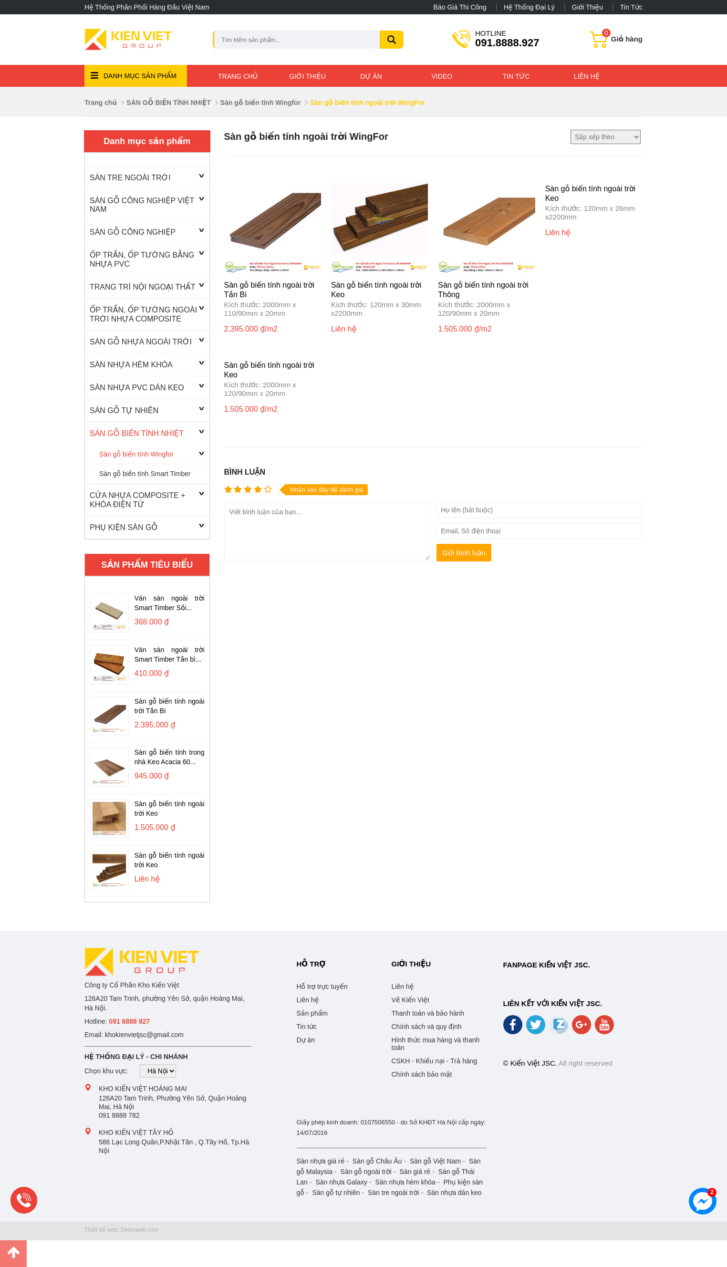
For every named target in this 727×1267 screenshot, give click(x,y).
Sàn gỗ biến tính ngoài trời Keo (170, 808)
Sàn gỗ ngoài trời (366, 1171)
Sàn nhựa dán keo (454, 1192)
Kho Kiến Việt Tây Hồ (136, 1132)
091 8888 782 (119, 1115)
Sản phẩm (312, 1013)
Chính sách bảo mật (422, 1074)
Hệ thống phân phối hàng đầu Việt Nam (146, 7)
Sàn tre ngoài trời (393, 1192)
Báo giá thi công (460, 7)
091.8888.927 (507, 38)
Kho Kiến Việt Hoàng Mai (143, 1088)
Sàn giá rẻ (415, 1171)
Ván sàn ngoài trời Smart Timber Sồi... (170, 603)
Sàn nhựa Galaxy (341, 1182)
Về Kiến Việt (410, 1000)
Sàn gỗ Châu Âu (377, 1161)
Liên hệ (587, 76)
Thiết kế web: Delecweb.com (121, 1229)
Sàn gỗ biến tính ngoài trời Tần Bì (170, 706)
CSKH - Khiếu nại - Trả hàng (435, 1061)
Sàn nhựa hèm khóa (405, 1182)
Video (442, 76)
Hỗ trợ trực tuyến (322, 986)
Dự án (371, 76)
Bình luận (244, 472)
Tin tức (631, 7)
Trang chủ (238, 76)
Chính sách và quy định (427, 1026)
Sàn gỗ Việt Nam (435, 1161)
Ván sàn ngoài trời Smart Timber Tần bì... (170, 654)
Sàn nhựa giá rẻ (321, 1161)
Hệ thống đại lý (529, 7)
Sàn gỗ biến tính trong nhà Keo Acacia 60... (170, 757)
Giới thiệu (587, 7)
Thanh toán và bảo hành (428, 1013)
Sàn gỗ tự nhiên (336, 1192)
